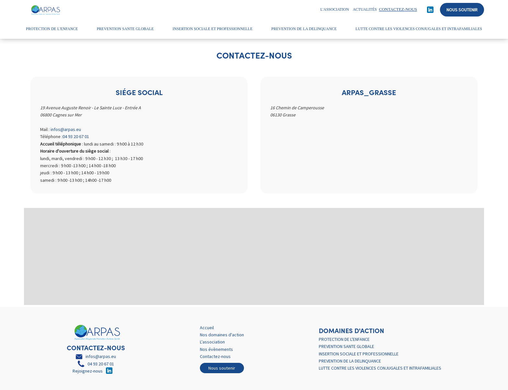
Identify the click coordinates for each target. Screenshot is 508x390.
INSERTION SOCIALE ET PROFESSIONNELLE (213, 29)
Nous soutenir (462, 10)
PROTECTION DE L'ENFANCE (52, 29)
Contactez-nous (215, 356)
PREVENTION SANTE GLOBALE (125, 29)
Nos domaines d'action (222, 335)
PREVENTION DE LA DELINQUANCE (304, 29)
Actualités (365, 9)
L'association (334, 9)
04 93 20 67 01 (76, 136)
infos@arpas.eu (66, 129)
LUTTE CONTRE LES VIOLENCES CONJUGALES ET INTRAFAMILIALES (418, 29)
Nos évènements (216, 349)
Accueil (207, 327)
